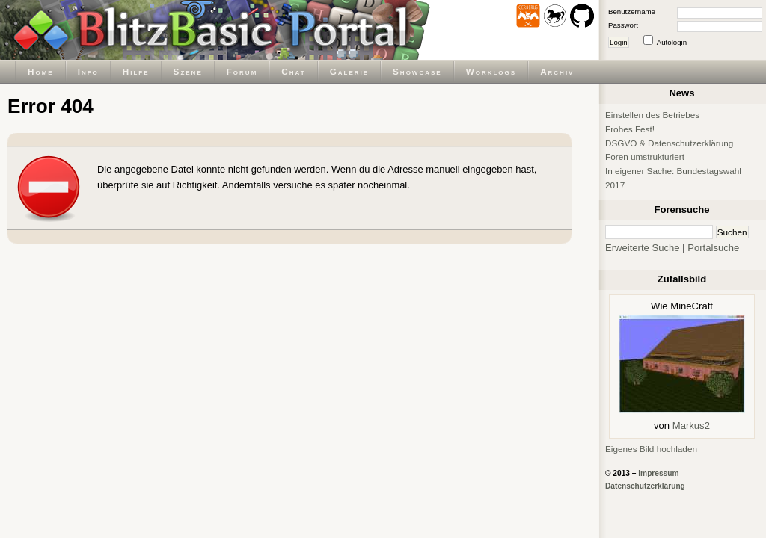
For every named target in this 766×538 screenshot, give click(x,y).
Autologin (672, 42)
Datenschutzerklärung (645, 486)
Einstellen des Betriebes (652, 115)
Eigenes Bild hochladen (651, 449)
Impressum (658, 473)
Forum (242, 71)
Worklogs (491, 71)
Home (41, 71)
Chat (293, 71)
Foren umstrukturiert (644, 156)
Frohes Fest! (630, 129)
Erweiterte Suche (642, 247)
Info (88, 71)
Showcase (417, 71)
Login (619, 42)
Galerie (349, 71)
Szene (188, 71)
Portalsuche (713, 247)
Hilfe (136, 71)
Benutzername (631, 11)
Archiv (557, 71)
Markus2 (691, 425)
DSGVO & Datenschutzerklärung (669, 143)
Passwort (623, 25)
